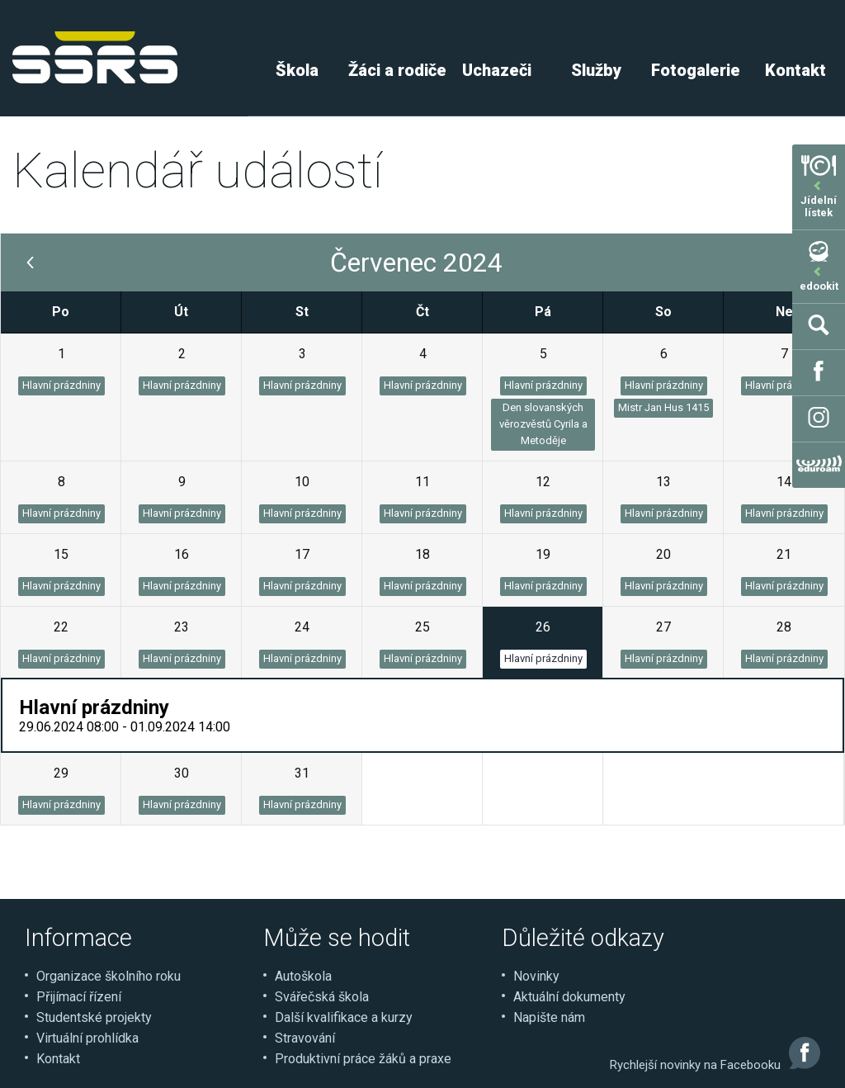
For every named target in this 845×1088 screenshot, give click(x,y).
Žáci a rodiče (397, 70)
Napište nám (549, 1017)
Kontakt (58, 1059)
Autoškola (303, 976)
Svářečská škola (322, 997)
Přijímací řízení (78, 997)
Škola (297, 70)
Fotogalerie (695, 70)
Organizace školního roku (108, 976)
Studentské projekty (94, 1017)
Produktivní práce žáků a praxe (363, 1059)
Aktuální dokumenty (569, 997)
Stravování (305, 1038)
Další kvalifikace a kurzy (344, 1017)
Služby (596, 70)
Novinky (536, 976)
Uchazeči (496, 70)
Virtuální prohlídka (87, 1038)
